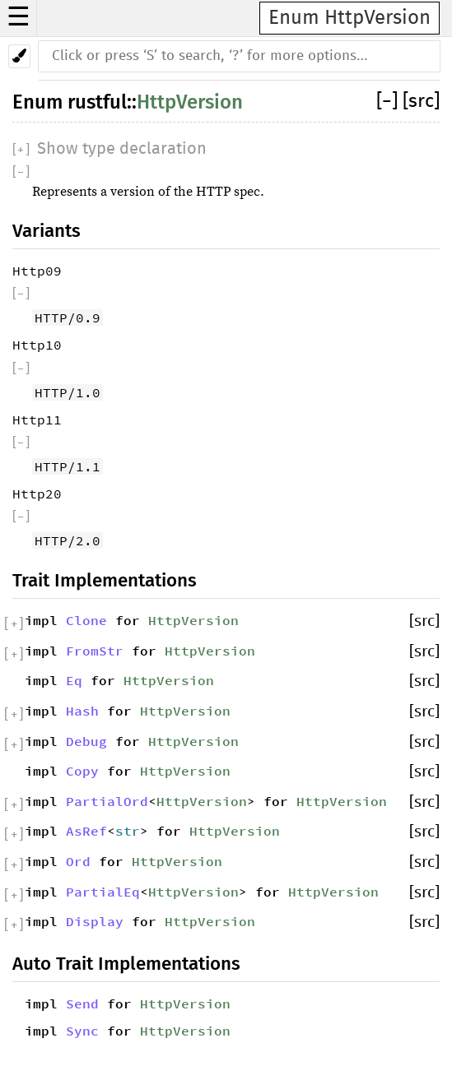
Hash (82, 710)
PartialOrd (107, 801)
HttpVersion (190, 102)
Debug (86, 741)
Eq (74, 680)
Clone (86, 620)
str (127, 831)
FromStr (94, 650)
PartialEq (103, 891)
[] (389, 101)
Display (94, 921)
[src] (421, 101)
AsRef (86, 831)
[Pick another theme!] (19, 56)
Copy (82, 770)
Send (82, 1003)
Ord (78, 861)
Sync (82, 1030)
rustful (97, 102)
